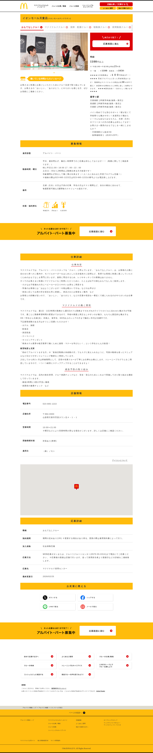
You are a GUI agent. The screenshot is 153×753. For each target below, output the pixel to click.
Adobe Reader (100, 691)
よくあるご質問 (108, 8)
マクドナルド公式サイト (27, 740)
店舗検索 (78, 720)
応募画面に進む (111, 44)
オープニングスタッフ (110, 720)
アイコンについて (120, 460)
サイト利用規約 (55, 740)
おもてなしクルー (30, 27)
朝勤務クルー (100, 27)
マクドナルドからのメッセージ (41, 6)
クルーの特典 (74, 6)
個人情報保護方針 (43, 740)
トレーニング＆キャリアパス (87, 6)
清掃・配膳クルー (79, 27)
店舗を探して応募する (116, 4)
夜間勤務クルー (120, 27)
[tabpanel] (54, 52)
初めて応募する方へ (124, 8)
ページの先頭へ (75, 713)
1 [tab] (54, 73)
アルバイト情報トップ (27, 720)
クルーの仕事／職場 (59, 6)
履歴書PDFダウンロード (58, 688)
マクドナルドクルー (55, 27)
